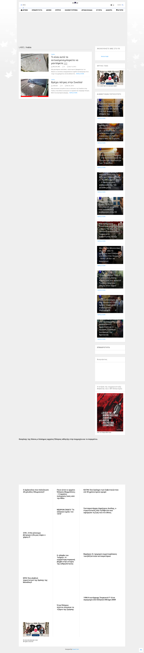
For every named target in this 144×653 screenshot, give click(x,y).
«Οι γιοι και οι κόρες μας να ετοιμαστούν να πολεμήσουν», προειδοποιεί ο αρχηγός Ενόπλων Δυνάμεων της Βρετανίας (109, 327)
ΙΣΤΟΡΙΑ (99, 10)
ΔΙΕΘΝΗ (48, 10)
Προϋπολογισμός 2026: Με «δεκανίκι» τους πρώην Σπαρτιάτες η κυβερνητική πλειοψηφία (109, 305)
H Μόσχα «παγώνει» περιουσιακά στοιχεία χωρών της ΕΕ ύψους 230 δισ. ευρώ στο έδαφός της (109, 108)
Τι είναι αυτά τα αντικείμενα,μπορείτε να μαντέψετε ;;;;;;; (64, 60)
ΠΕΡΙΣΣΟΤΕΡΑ (80, 74)
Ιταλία (53, 54)
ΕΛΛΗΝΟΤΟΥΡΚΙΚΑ (71, 10)
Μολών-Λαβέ (104, 56)
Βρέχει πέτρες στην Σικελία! (66, 82)
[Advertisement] (72, 29)
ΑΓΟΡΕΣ (119, 10)
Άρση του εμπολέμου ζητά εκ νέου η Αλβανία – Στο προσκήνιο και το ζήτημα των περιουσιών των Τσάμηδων (110, 157)
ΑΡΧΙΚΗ (24, 10)
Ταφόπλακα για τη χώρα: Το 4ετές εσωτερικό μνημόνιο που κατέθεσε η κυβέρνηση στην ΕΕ (108, 206)
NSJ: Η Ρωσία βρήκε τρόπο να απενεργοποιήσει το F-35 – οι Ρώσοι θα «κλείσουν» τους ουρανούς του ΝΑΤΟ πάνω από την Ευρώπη (109, 131)
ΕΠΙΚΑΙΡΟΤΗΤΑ (37, 10)
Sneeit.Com (75, 649)
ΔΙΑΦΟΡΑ (109, 10)
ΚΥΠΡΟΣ (58, 10)
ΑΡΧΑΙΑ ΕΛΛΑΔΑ (86, 10)
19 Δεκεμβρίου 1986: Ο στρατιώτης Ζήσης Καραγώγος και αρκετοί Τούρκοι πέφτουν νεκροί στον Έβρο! (110, 280)
